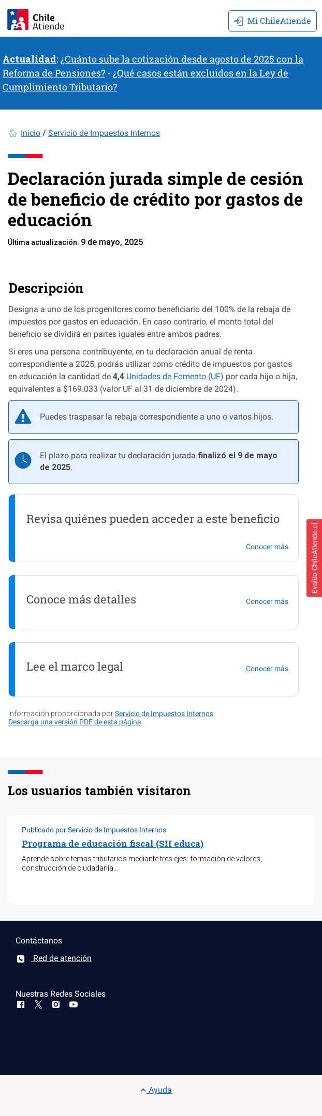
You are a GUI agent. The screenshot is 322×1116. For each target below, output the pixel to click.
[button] (314, 558)
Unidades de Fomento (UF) (175, 376)
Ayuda (155, 1090)
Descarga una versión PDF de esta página (74, 722)
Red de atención (54, 958)
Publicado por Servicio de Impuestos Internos (94, 830)
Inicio (30, 133)
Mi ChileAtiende (272, 20)
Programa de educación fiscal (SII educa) (112, 843)
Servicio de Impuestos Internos (104, 133)
